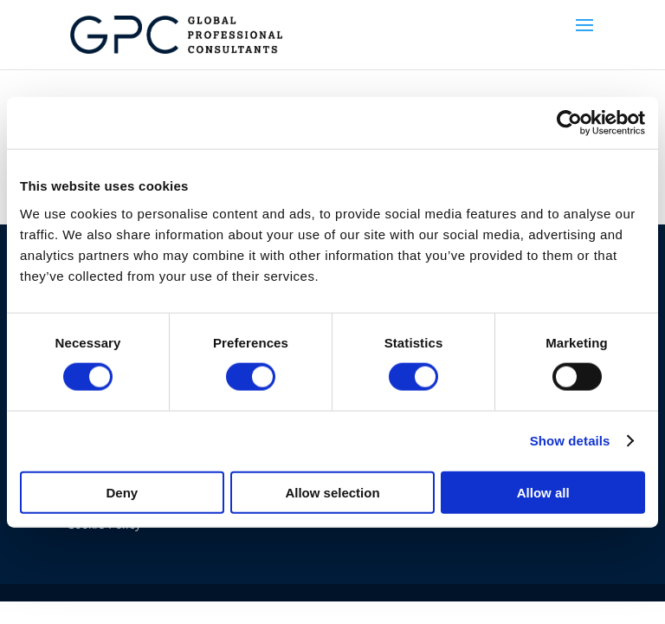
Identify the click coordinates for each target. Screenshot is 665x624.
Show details (570, 440)
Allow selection (332, 491)
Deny (122, 491)
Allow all (543, 491)
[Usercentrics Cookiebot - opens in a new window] (569, 123)
